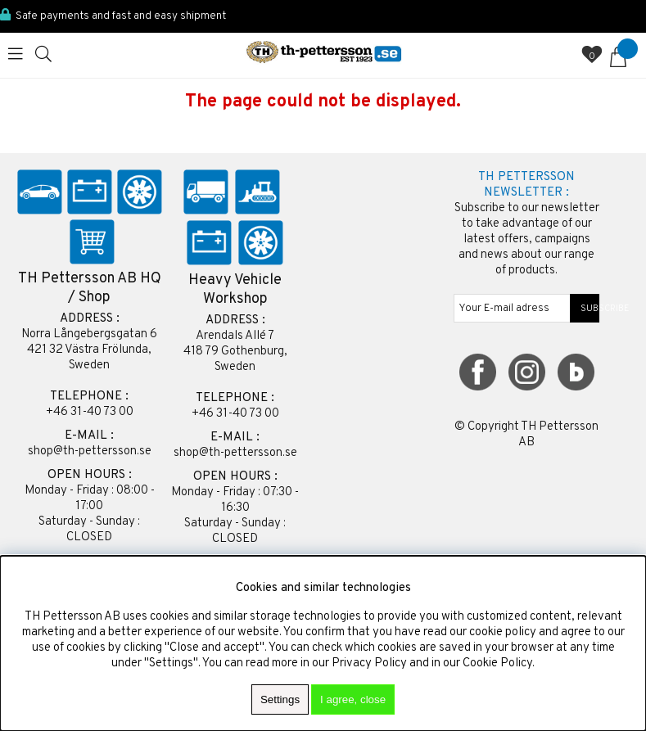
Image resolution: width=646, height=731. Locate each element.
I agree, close (353, 699)
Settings (280, 699)
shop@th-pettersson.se (89, 451)
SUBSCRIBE (585, 308)
